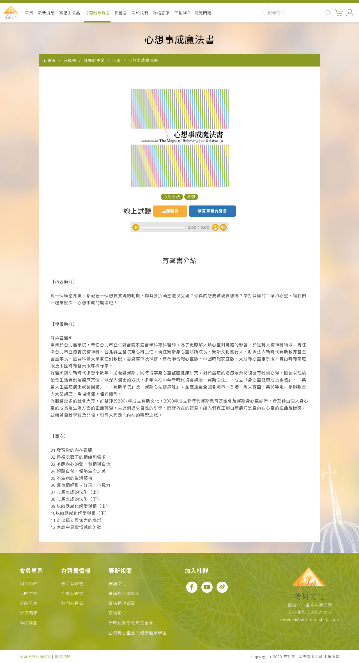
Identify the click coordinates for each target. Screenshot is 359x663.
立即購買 (170, 211)
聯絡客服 (161, 13)
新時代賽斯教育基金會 (131, 623)
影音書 (120, 13)
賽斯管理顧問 (122, 603)
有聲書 (70, 60)
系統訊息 (29, 603)
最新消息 (46, 13)
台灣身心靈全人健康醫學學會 (138, 633)
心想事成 (172, 197)
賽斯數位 (117, 613)
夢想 (191, 197)
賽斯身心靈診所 (124, 593)
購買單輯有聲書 (212, 211)
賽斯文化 (117, 583)
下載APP (182, 13)
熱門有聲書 (72, 603)
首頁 (29, 13)
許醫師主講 (94, 60)
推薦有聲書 (72, 593)
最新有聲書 (72, 583)
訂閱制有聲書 (97, 13)
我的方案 (29, 593)
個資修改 (29, 583)
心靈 (116, 60)
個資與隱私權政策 (35, 656)
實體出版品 (69, 13)
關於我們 (140, 13)
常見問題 (203, 13)
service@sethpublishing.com (309, 619)
